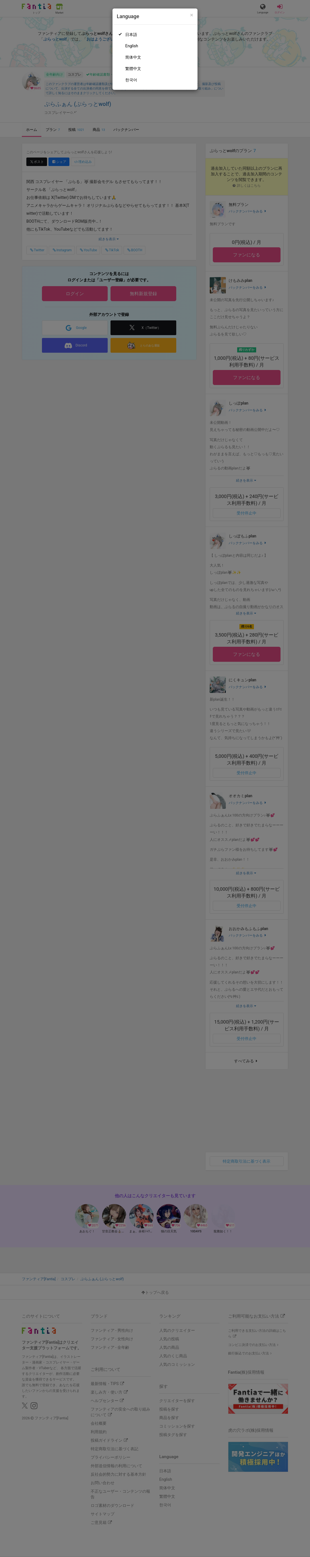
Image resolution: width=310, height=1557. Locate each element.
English (131, 46)
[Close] (191, 15)
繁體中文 (133, 68)
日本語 (131, 34)
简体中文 (133, 57)
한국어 (131, 80)
